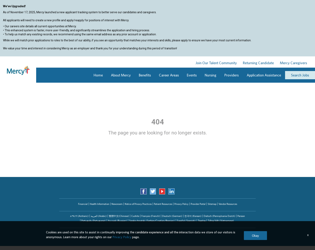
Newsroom (117, 204)
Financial (83, 204)
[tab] (79, 216)
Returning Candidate (258, 63)
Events (192, 75)
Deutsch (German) (172, 216)
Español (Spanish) (186, 220)
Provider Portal (198, 204)
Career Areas (169, 75)
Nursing (210, 75)
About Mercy (121, 75)
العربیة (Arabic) (99, 216)
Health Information (99, 204)
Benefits (145, 75)
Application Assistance (264, 75)
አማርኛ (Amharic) (79, 216)
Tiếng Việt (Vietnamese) (221, 220)
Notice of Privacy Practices (138, 204)
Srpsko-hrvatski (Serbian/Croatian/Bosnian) (152, 220)
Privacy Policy (181, 204)
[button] (79, 216)
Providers (231, 75)
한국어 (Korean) (192, 216)
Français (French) (150, 216)
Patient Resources (163, 204)
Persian (241, 216)
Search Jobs (300, 75)
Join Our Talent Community (216, 63)
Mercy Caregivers (293, 63)
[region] (157, 30)
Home (98, 75)
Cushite (135, 216)
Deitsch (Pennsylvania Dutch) (219, 216)
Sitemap (212, 204)
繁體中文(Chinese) (119, 216)
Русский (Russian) (117, 220)
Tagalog (202, 220)
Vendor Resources (228, 204)
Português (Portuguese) (93, 220)
